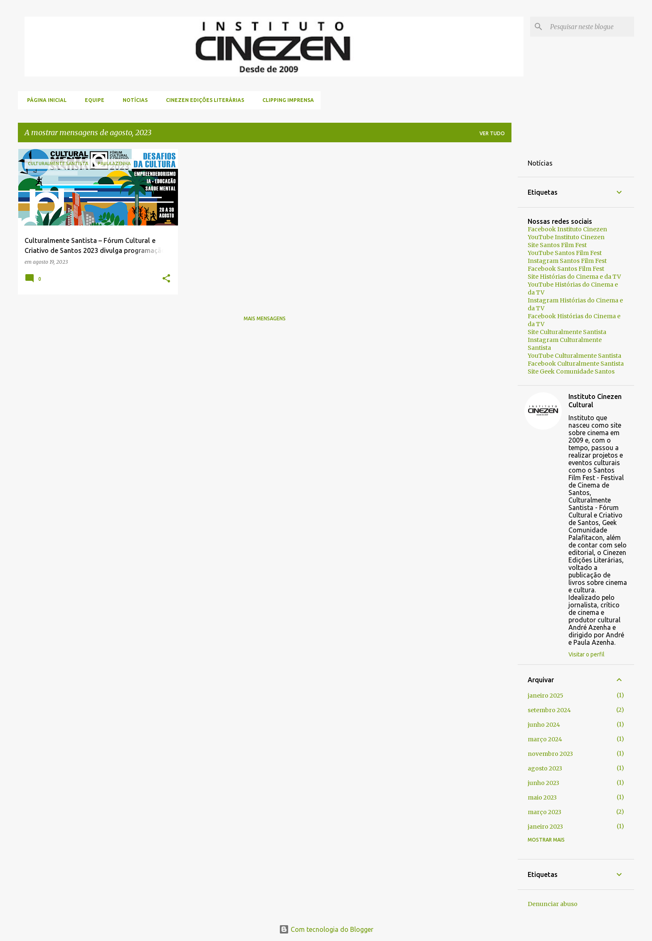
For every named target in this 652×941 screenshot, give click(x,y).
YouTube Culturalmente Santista (574, 355)
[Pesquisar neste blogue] (590, 27)
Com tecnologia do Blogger (326, 929)
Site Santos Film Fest (557, 245)
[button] (166, 279)
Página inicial (44, 100)
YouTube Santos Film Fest (565, 253)
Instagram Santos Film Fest (567, 261)
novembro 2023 (550, 754)
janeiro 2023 (545, 826)
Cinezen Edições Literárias (202, 100)
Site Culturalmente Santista (567, 332)
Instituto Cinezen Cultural (595, 401)
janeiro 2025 (545, 695)
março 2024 (545, 739)
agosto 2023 (545, 768)
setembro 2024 (549, 710)
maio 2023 (542, 797)
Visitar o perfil (586, 654)
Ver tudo (492, 133)
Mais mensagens (265, 318)
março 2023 (544, 812)
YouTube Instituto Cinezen (566, 237)
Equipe (92, 100)
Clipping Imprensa (285, 100)
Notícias (132, 100)
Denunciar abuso (553, 904)
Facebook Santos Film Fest (566, 268)
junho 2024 (544, 724)
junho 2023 (543, 783)
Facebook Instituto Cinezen (567, 229)
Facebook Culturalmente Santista (576, 363)
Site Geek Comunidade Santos (571, 371)
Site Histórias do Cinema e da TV (574, 276)
